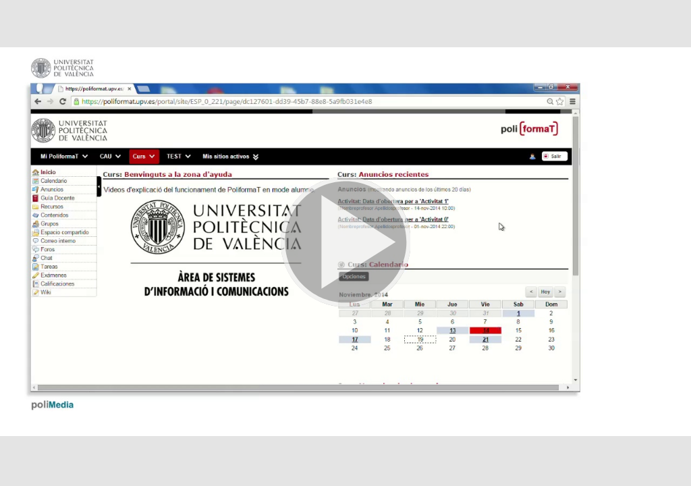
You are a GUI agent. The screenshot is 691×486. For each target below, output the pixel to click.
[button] (345, 243)
